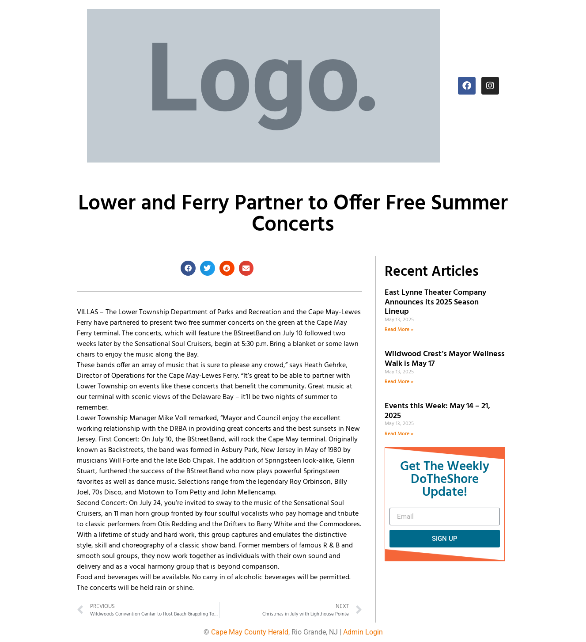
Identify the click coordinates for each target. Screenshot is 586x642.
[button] (188, 268)
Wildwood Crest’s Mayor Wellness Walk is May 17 (445, 359)
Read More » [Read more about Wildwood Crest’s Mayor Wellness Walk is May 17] (399, 381)
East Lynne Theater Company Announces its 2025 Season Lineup (435, 302)
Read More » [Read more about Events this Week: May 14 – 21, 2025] (399, 433)
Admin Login (363, 632)
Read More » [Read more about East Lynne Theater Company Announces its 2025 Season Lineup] (399, 329)
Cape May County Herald (249, 632)
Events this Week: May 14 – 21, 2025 (437, 411)
